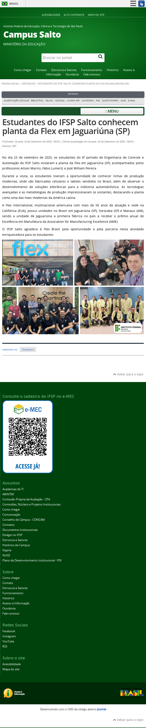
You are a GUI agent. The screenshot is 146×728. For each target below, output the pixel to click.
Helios (49, 100)
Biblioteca (37, 100)
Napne (6, 550)
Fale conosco (91, 74)
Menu (111, 111)
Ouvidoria (72, 74)
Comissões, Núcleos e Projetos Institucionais (31, 504)
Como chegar (22, 70)
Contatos (8, 525)
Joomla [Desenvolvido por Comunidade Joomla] (101, 709)
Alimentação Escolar (16, 100)
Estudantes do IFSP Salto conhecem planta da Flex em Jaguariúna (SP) (70, 126)
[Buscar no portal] (69, 57)
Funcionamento (91, 70)
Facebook (8, 631)
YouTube (8, 641)
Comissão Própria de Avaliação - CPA (26, 499)
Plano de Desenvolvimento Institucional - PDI (32, 560)
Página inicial (10, 83)
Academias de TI (13, 489)
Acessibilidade (51, 14)
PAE (98, 100)
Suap (123, 100)
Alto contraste (74, 14)
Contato (41, 70)
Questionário (110, 100)
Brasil (14, 4)
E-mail (131, 100)
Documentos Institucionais (20, 530)
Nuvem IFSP (73, 100)
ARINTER (8, 494)
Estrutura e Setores (64, 70)
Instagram (9, 636)
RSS (4, 646)
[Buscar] (101, 57)
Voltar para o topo (128, 374)
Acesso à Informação (16, 603)
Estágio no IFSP (12, 535)
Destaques (29, 83)
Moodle (60, 100)
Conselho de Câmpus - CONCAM (23, 520)
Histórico (113, 70)
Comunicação (11, 515)
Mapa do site (96, 14)
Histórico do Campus (16, 545)
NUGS (6, 555)
